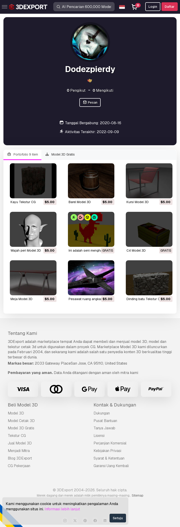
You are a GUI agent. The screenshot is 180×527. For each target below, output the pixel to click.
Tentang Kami (22, 333)
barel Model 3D (80, 202)
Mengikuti (103, 90)
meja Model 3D (21, 299)
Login (152, 7)
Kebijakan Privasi (107, 450)
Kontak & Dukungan (115, 405)
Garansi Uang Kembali (111, 465)
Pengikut (76, 90)
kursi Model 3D (137, 202)
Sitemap (137, 495)
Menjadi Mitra (19, 450)
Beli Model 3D (23, 405)
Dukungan (102, 413)
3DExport (16, 341)
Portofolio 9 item (22, 154)
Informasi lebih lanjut (62, 509)
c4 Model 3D (136, 250)
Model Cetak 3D (21, 420)
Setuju (118, 518)
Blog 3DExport (20, 458)
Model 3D (16, 413)
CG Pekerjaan (19, 465)
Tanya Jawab (104, 428)
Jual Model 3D (20, 443)
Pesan (90, 102)
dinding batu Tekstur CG (144, 299)
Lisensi (99, 435)
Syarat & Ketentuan (109, 458)
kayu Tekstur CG (23, 202)
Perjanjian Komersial (110, 443)
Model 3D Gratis (60, 154)
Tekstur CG (17, 435)
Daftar (170, 7)
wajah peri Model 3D (26, 250)
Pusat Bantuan (105, 420)
